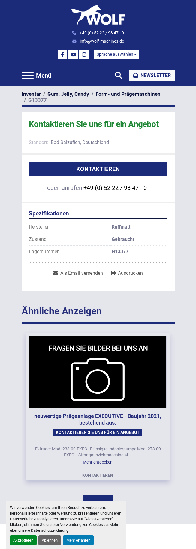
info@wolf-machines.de (101, 41)
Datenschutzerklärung (49, 530)
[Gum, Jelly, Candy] (68, 94)
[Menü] (28, 75)
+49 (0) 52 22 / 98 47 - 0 (101, 32)
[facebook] (62, 54)
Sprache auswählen (115, 54)
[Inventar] (31, 94)
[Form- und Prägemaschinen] (128, 94)
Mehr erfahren (78, 540)
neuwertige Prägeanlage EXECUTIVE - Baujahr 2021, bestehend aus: (97, 419)
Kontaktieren (98, 168)
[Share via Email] (78, 273)
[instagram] (84, 54)
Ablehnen (50, 540)
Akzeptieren (23, 540)
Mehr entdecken (98, 462)
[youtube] (73, 54)
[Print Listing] (127, 273)
